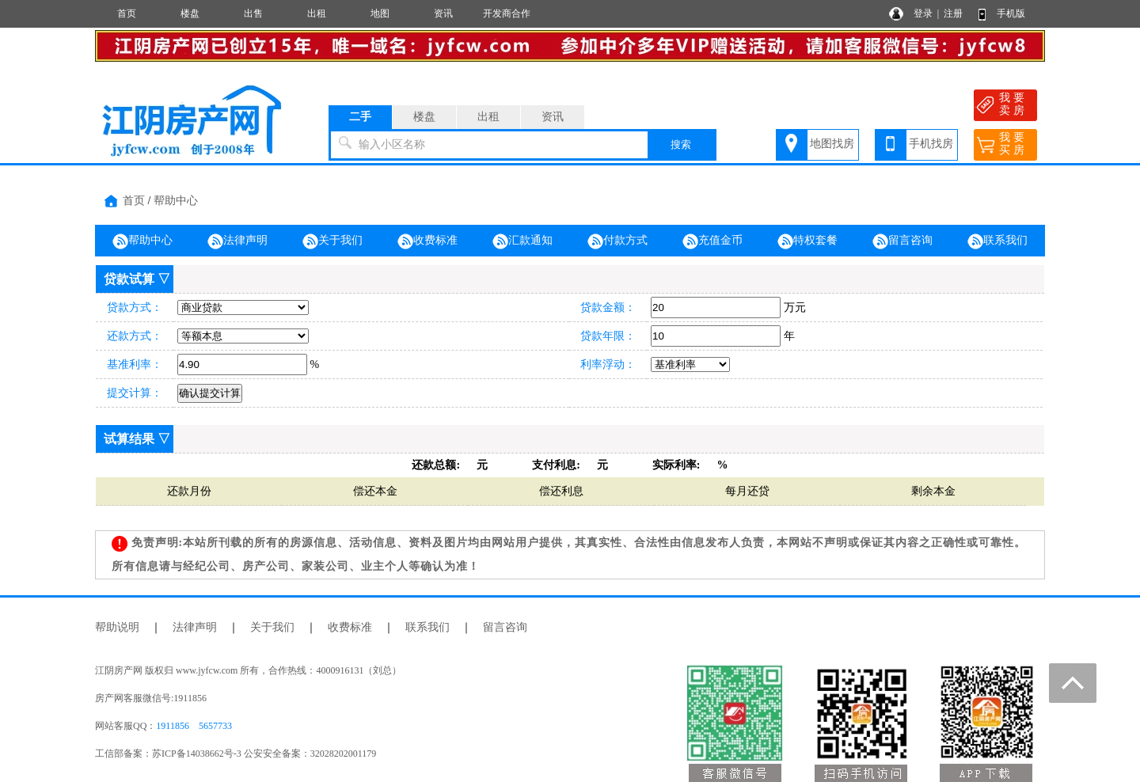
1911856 (172, 725)
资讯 (443, 13)
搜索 (681, 144)
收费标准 (427, 241)
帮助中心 (176, 201)
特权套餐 (807, 241)
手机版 (1011, 13)
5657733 (215, 725)
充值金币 (712, 241)
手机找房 (931, 144)
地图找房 (832, 144)
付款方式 (617, 241)
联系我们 (997, 241)
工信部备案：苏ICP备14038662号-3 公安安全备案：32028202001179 (235, 753)
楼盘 (190, 13)
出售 (253, 13)
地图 (380, 13)
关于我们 (332, 241)
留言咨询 (902, 241)
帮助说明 (117, 627)
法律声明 (237, 241)
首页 (126, 13)
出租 (316, 13)
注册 (953, 13)
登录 (923, 13)
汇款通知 (522, 241)
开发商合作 (506, 13)
